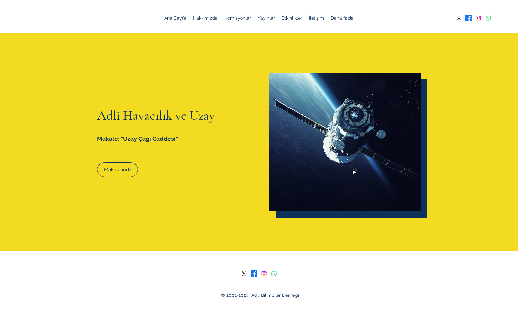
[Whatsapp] (488, 18)
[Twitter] (458, 18)
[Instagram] (478, 18)
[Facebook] (468, 18)
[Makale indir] (117, 169)
